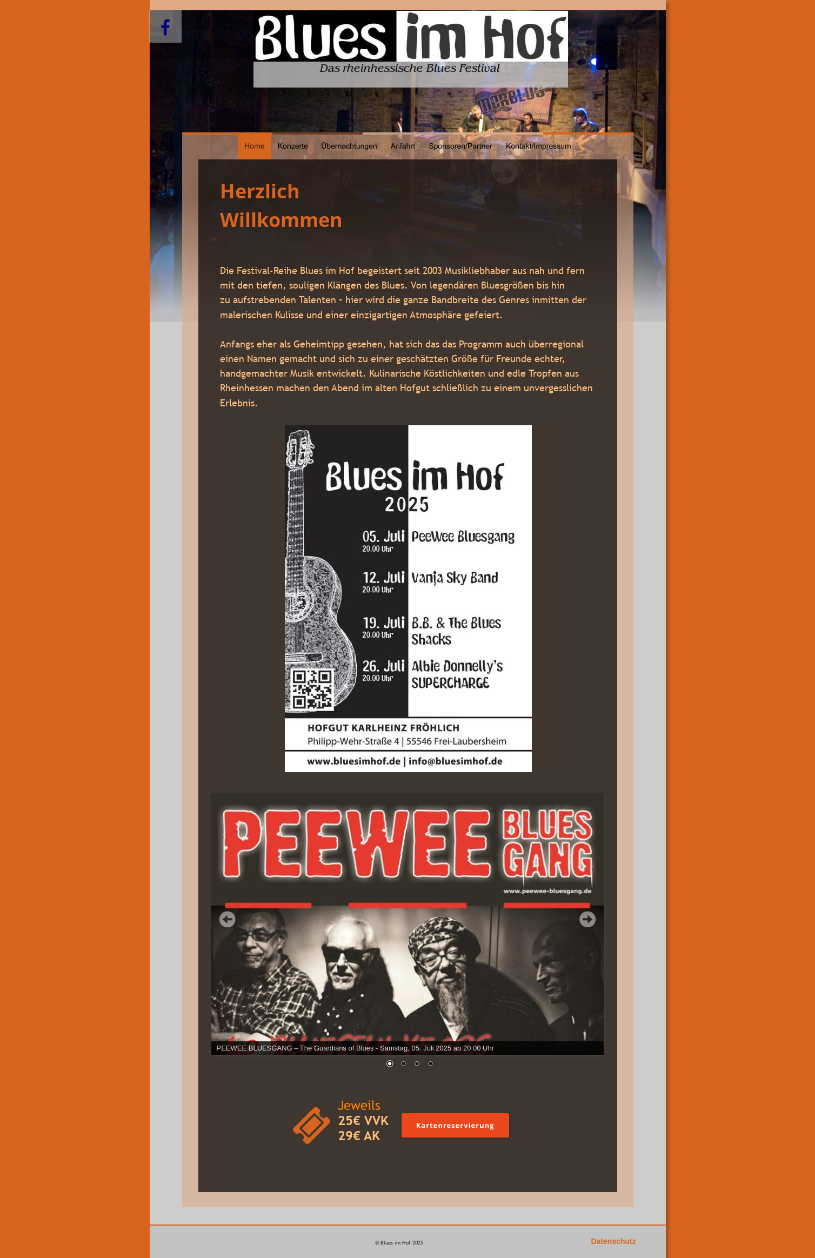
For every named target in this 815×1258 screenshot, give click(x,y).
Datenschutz (613, 1241)
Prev (227, 919)
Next (587, 919)
